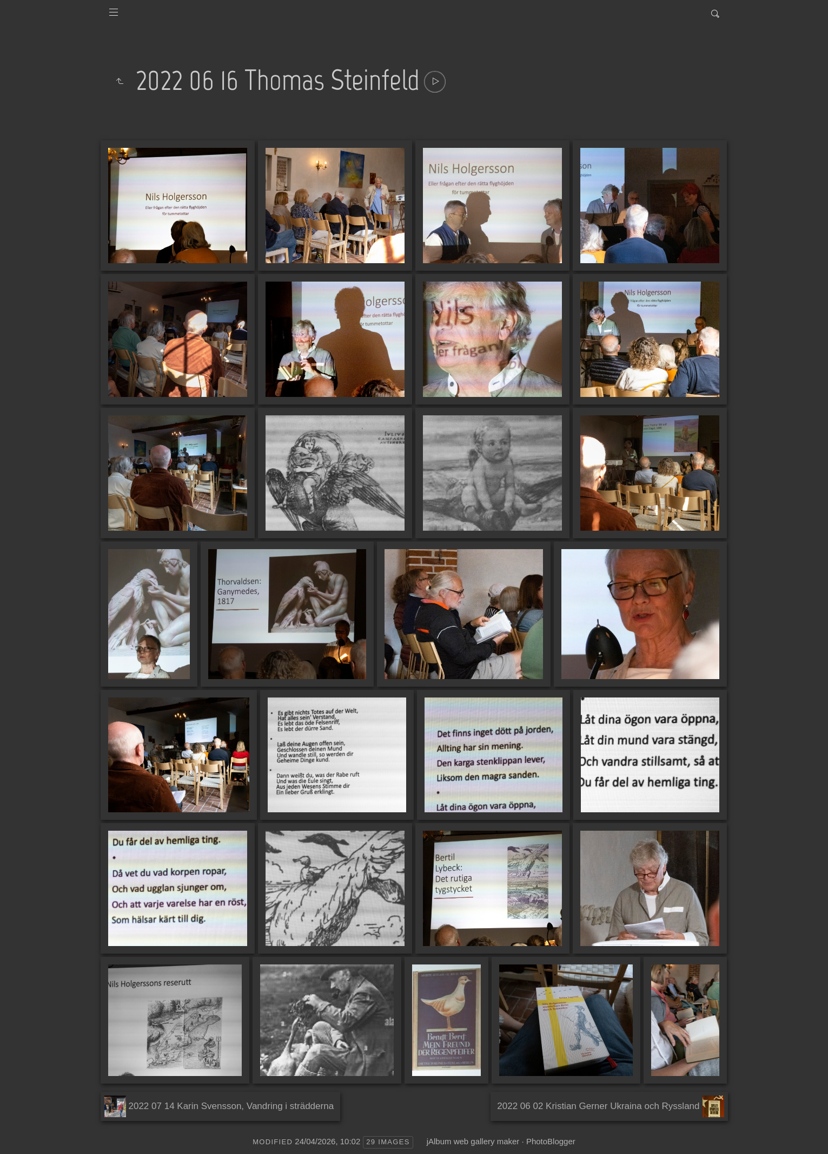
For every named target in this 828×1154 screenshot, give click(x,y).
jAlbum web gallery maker (473, 1141)
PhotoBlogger (550, 1141)
